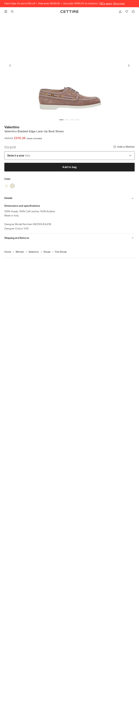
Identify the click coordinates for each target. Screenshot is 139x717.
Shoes (47, 251)
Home (7, 251)
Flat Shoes (61, 251)
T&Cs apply (105, 3)
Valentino (11, 127)
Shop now (119, 3)
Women (20, 251)
